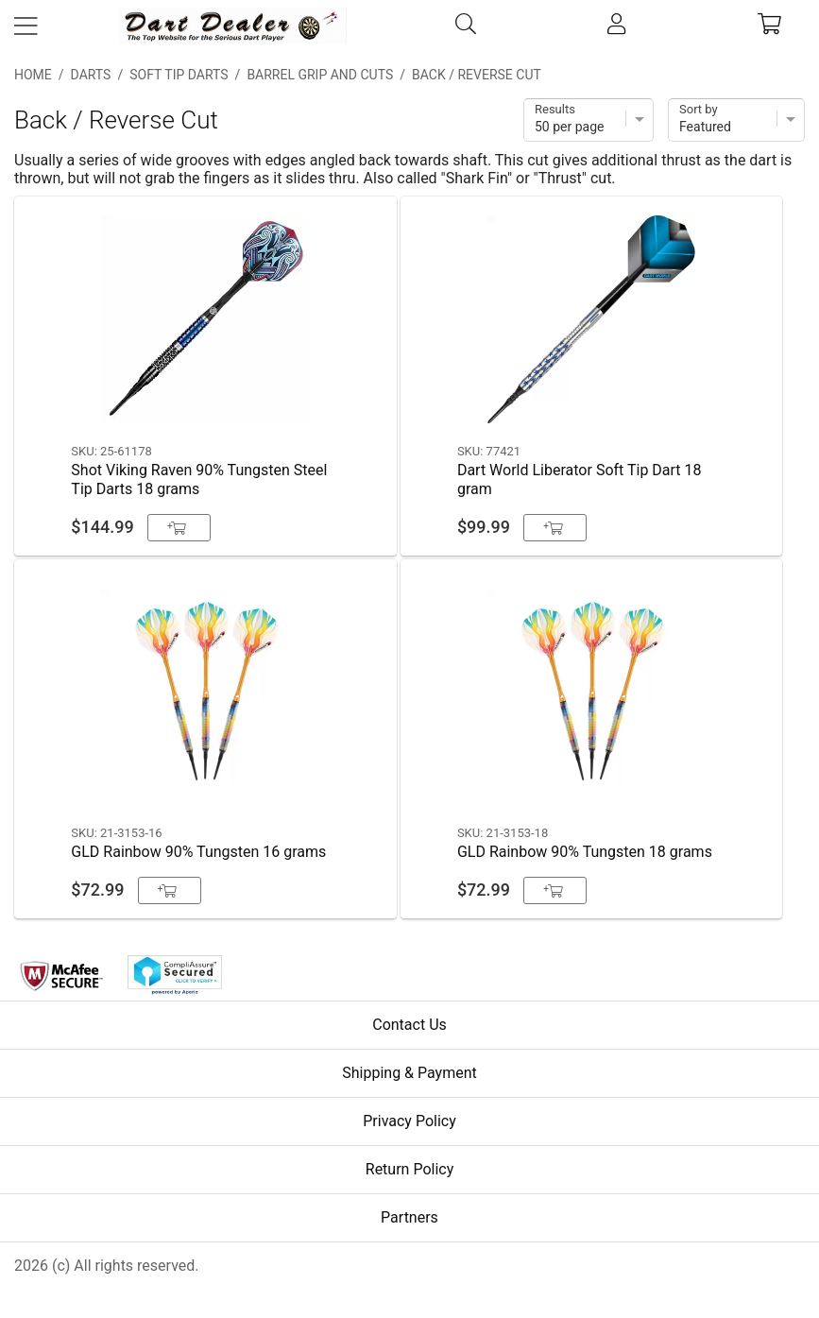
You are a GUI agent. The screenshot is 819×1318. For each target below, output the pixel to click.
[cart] (769, 25)
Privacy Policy (409, 1121)
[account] (616, 25)
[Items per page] (588, 120)
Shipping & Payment (409, 1073)
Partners (409, 1217)
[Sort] (736, 120)
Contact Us (409, 1025)
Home (33, 74)
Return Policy (409, 1169)
